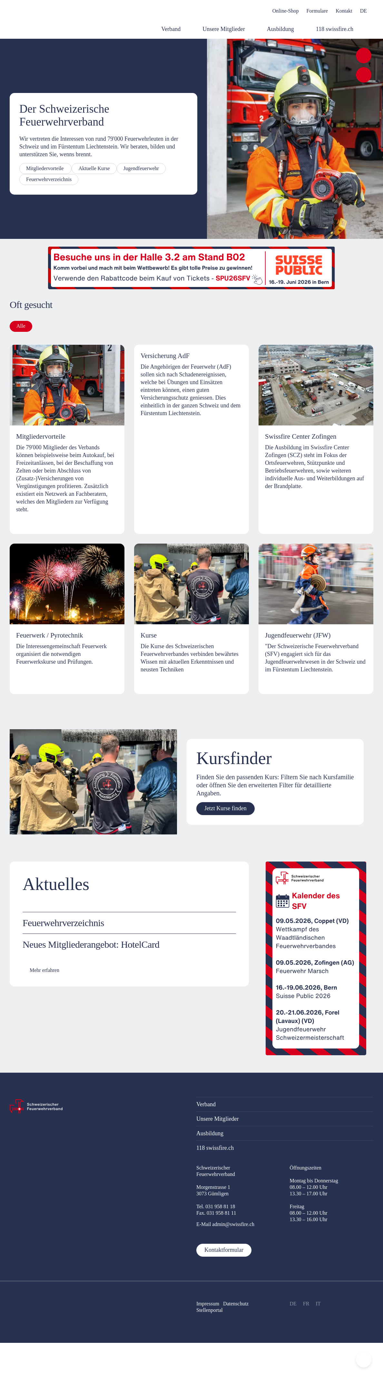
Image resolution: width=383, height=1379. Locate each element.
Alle (20, 326)
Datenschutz (236, 1303)
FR (306, 1303)
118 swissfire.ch (215, 1148)
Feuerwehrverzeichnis (49, 179)
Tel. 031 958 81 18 (215, 1206)
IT (318, 1303)
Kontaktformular (223, 1250)
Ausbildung (209, 1133)
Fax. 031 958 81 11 (216, 1213)
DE (293, 1303)
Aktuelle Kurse (94, 168)
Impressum (207, 1303)
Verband (206, 1104)
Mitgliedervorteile (45, 168)
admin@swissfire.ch (233, 1224)
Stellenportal (209, 1310)
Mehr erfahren (44, 970)
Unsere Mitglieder (217, 1119)
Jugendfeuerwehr (141, 168)
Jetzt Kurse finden (225, 808)
